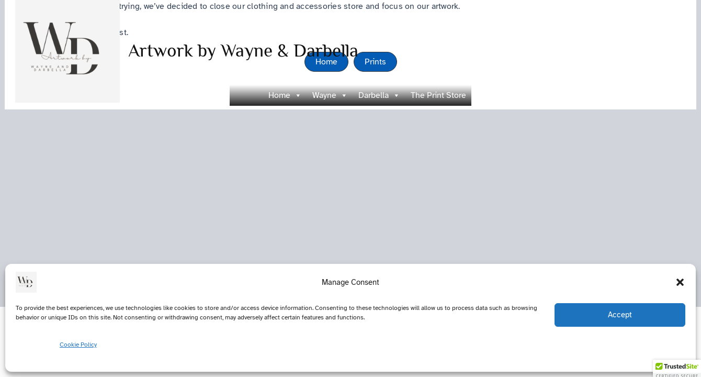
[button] (680, 282)
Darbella (379, 95)
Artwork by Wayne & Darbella (243, 50)
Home (285, 95)
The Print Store (438, 95)
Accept (620, 314)
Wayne (330, 95)
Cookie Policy (78, 344)
